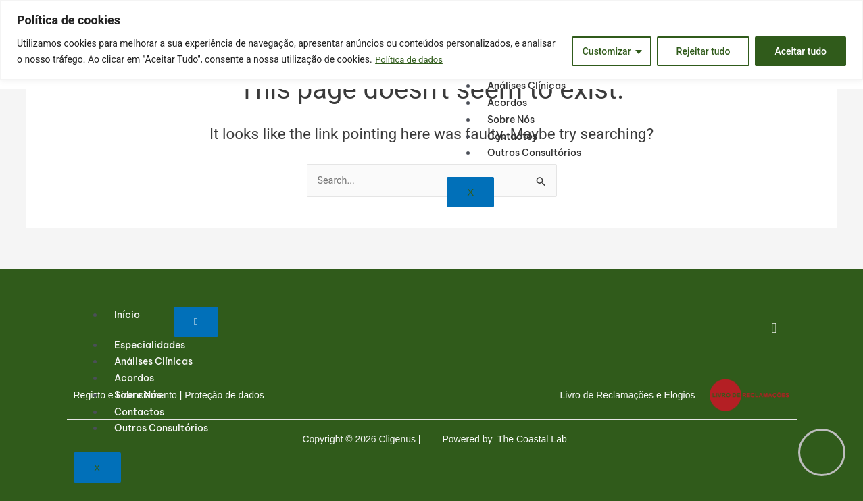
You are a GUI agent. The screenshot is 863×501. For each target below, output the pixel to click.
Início (127, 315)
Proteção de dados (224, 395)
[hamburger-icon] (196, 322)
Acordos (507, 103)
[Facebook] (774, 330)
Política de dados (411, 59)
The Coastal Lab (533, 438)
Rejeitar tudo (703, 51)
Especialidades (149, 345)
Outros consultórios (534, 153)
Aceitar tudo (800, 51)
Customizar (607, 51)
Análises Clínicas (526, 86)
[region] (431, 39)
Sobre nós (511, 119)
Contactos (512, 136)
